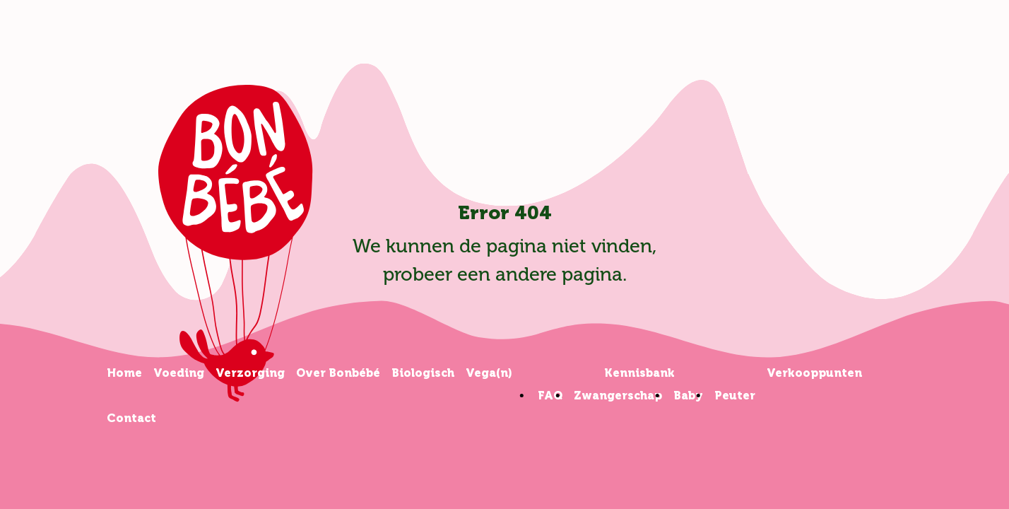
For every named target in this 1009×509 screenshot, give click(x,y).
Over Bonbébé (338, 373)
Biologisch (422, 373)
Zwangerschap (618, 395)
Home (124, 373)
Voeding (178, 373)
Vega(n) (489, 373)
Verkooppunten (814, 373)
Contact (131, 418)
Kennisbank (639, 373)
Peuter (734, 395)
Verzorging (250, 373)
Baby (688, 395)
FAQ (550, 395)
